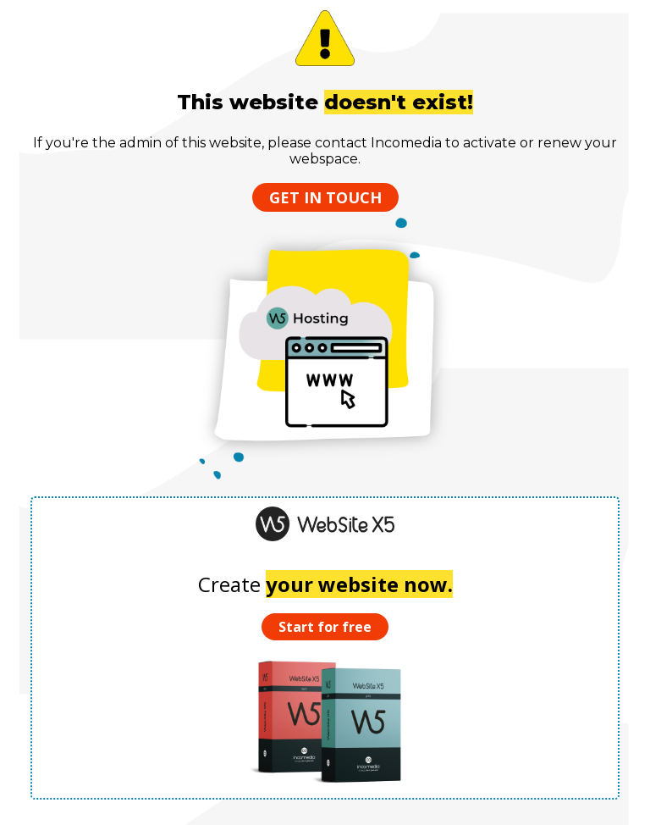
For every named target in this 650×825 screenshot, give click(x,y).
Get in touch (325, 197)
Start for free (325, 626)
